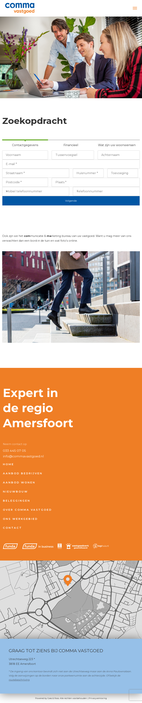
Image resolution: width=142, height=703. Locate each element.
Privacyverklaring (98, 698)
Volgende (71, 200)
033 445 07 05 (14, 450)
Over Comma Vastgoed (27, 509)
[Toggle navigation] (135, 8)
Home (8, 464)
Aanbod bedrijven (23, 473)
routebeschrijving (19, 679)
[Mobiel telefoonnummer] (35, 191)
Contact (12, 527)
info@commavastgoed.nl (23, 456)
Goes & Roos (53, 698)
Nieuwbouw (15, 491)
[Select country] (4, 191)
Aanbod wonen (19, 482)
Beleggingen (16, 500)
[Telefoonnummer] (106, 191)
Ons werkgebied (20, 519)
